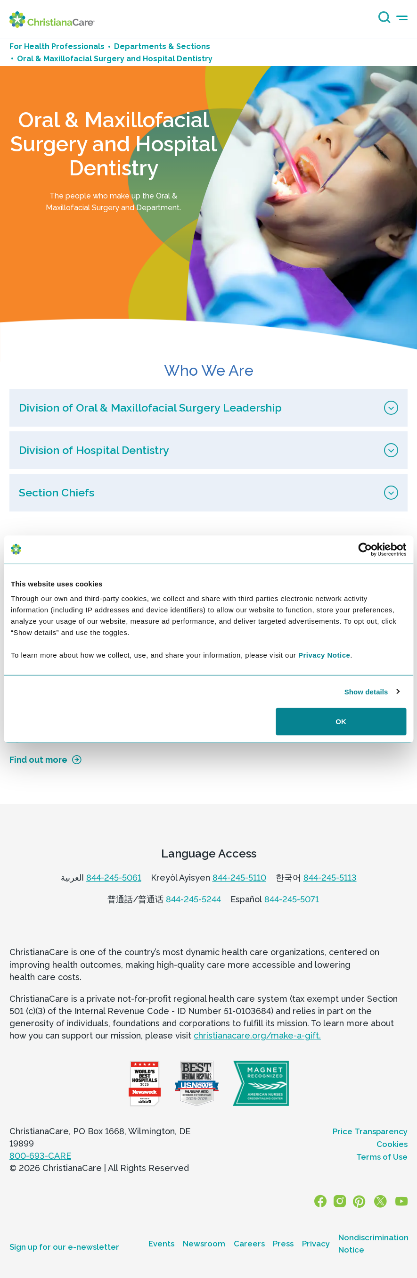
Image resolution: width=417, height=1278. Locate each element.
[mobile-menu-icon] (402, 18)
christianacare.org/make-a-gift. (257, 1035)
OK (340, 721)
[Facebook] (322, 1201)
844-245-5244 (193, 899)
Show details (366, 691)
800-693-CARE (40, 1156)
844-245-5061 (113, 877)
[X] (381, 1201)
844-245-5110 (239, 877)
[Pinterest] (360, 1201)
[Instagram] (341, 1201)
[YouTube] (402, 1201)
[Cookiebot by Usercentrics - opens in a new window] (365, 549)
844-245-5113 (330, 877)
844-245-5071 (291, 899)
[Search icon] (382, 20)
